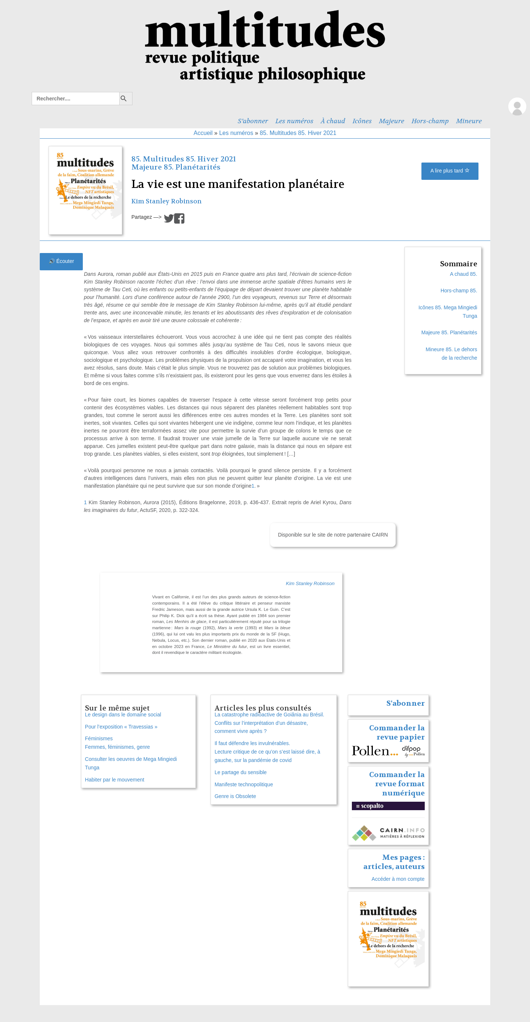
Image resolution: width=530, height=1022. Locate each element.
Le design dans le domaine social (123, 714)
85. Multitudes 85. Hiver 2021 (298, 133)
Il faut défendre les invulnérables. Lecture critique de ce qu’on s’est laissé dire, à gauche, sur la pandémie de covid (267, 751)
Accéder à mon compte (398, 879)
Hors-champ (430, 121)
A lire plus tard (450, 171)
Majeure (391, 121)
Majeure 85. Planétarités (175, 167)
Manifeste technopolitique (244, 784)
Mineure (469, 121)
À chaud (333, 121)
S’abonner (253, 121)
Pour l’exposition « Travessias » (121, 727)
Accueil (203, 133)
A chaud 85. (463, 274)
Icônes (362, 121)
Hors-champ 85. (459, 290)
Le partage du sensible (241, 772)
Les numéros (294, 121)
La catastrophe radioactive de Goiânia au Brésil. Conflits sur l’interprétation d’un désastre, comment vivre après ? (269, 723)
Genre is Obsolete (235, 796)
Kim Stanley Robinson (166, 201)
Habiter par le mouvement (114, 780)
